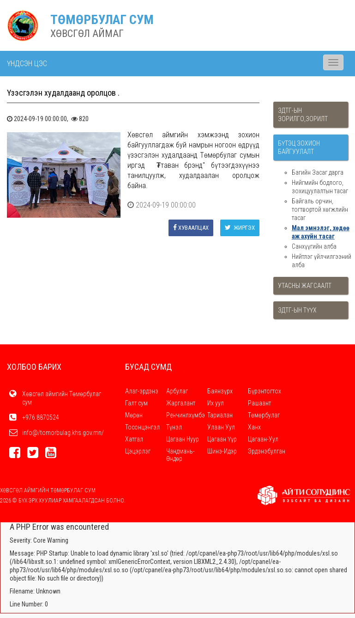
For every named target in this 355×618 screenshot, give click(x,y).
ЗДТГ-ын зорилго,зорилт (303, 114)
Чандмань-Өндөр (180, 454)
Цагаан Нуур (182, 439)
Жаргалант (180, 403)
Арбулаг (177, 391)
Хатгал (134, 439)
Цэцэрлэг (137, 451)
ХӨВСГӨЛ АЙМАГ (87, 33)
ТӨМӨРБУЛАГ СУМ (102, 19)
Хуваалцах (191, 227)
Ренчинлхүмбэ (185, 415)
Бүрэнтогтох (264, 391)
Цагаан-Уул (263, 439)
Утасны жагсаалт (304, 285)
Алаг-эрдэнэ (141, 391)
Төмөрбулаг (264, 415)
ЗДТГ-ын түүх (297, 310)
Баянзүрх (220, 391)
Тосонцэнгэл (142, 427)
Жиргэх (240, 227)
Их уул (215, 403)
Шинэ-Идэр (222, 451)
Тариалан (220, 415)
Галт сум (136, 403)
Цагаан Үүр (222, 439)
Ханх (254, 427)
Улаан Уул (221, 427)
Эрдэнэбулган (266, 451)
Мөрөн (134, 415)
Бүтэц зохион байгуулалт (299, 147)
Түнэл (174, 427)
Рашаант (259, 403)
